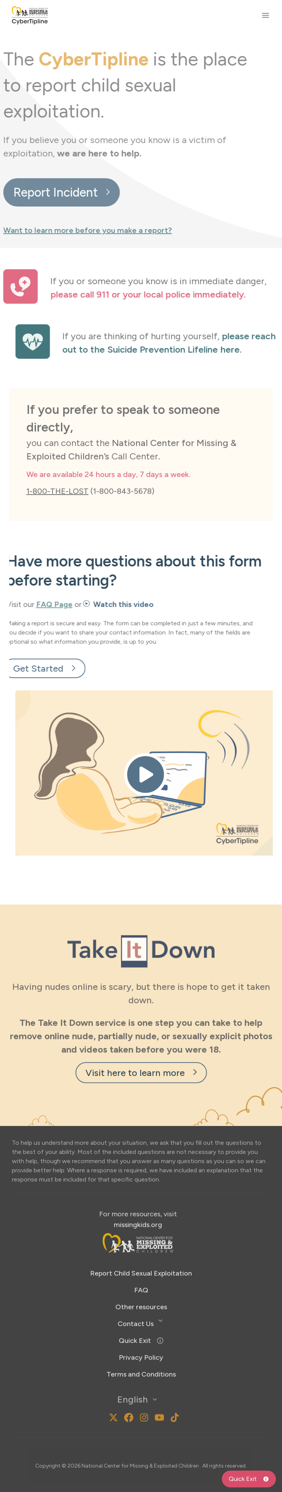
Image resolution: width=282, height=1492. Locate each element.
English (138, 1379)
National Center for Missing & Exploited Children (141, 1445)
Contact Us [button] (136, 1304)
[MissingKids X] (113, 1397)
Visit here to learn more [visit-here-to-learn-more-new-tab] (141, 1052)
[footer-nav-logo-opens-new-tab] (138, 1223)
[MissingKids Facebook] (128, 1397)
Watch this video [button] (98, 604)
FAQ (141, 1270)
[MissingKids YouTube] (159, 1397)
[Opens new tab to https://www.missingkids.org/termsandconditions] (141, 1354)
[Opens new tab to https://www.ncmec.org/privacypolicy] (141, 1337)
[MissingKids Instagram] (100, 1397)
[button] (141, 1320)
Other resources (141, 1287)
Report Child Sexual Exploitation (141, 1253)
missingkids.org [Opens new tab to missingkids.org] (138, 1205)
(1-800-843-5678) (90, 470)
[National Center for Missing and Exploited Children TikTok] (174, 1397)
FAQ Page (34, 604)
